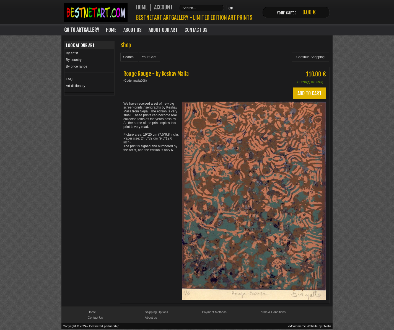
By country (74, 60)
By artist (72, 53)
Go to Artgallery (81, 30)
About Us (132, 30)
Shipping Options (156, 312)
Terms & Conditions (272, 312)
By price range (76, 66)
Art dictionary (75, 86)
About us (151, 317)
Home (111, 30)
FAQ (69, 79)
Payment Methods (214, 312)
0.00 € (309, 12)
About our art (163, 30)
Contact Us (196, 30)
